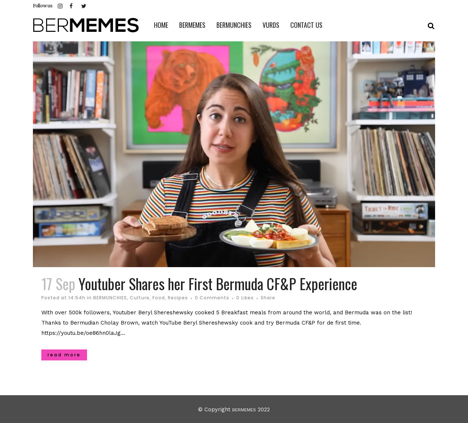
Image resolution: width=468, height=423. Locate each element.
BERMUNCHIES (110, 298)
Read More (64, 355)
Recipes (178, 298)
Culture (140, 298)
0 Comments (212, 298)
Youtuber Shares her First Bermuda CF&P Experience (218, 284)
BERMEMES (244, 409)
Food (158, 298)
